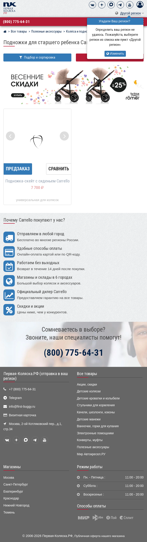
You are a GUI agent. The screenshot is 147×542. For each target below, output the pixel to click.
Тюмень (9, 512)
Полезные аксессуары (93, 447)
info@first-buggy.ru (22, 406)
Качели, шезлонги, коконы (96, 412)
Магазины (12, 466)
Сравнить (58, 168)
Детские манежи (89, 419)
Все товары (87, 373)
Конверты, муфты (90, 440)
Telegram (15, 398)
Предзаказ (18, 168)
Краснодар (11, 498)
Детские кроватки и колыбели (98, 398)
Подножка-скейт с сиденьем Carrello (37, 181)
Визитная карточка (22, 415)
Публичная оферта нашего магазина (100, 536)
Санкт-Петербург (15, 484)
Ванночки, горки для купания (98, 426)
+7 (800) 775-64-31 (22, 389)
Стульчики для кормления (96, 405)
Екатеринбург (13, 491)
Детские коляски (89, 391)
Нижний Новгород (16, 505)
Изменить (115, 53)
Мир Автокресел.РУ (91, 454)
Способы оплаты (91, 506)
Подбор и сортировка (37, 57)
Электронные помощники (95, 433)
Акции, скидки (87, 384)
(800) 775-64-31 (16, 22)
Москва (8, 477)
